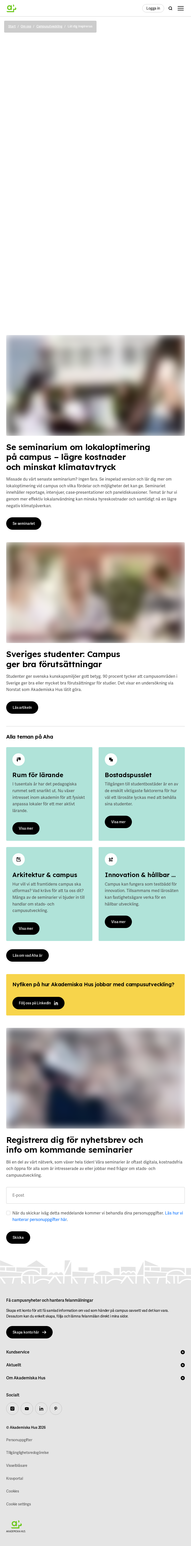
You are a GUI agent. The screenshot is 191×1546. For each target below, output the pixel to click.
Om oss (26, 26)
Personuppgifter (19, 1440)
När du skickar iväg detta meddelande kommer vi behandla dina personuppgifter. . (97, 1216)
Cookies (12, 1491)
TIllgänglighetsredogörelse (27, 1452)
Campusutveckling (49, 26)
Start (11, 26)
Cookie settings (18, 1504)
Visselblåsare (16, 1465)
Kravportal (14, 1478)
